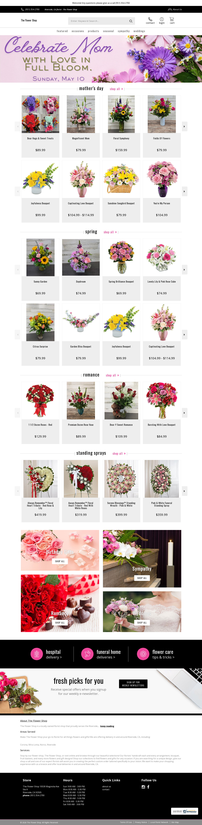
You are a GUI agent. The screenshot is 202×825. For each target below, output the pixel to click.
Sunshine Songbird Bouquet (121, 203)
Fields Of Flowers (161, 138)
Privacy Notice (141, 822)
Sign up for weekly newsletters (133, 684)
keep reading (107, 726)
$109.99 (121, 436)
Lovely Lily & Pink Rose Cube (162, 281)
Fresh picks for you (78, 685)
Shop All (115, 88)
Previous (17, 126)
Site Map (175, 822)
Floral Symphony (121, 138)
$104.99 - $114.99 (81, 215)
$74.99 (81, 293)
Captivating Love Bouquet (81, 203)
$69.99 (40, 293)
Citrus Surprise (40, 346)
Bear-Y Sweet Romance (121, 424)
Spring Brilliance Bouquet (121, 281)
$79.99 (81, 150)
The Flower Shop (29, 20)
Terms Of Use (126, 822)
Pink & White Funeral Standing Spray (161, 504)
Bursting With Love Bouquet (162, 424)
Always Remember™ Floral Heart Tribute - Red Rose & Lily (40, 505)
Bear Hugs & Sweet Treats (40, 138)
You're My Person (162, 203)
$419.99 (40, 514)
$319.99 (81, 514)
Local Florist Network (159, 822)
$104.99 (162, 215)
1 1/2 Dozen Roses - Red (40, 424)
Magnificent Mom (81, 138)
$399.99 (121, 514)
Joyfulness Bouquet (40, 203)
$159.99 (121, 150)
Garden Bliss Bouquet (80, 346)
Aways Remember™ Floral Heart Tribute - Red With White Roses (80, 505)
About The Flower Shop (33, 720)
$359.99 (162, 514)
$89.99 (40, 150)
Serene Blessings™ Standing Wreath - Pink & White (121, 504)
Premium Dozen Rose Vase (81, 424)
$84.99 (162, 436)
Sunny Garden (40, 281)
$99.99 (40, 215)
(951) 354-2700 (32, 9)
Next (184, 126)
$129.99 (40, 436)
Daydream (81, 281)
